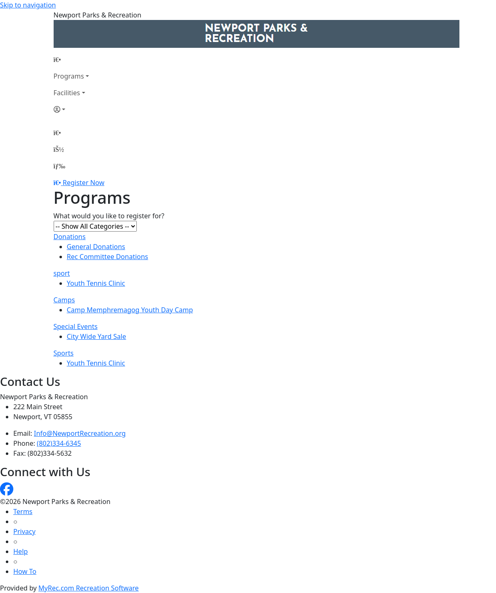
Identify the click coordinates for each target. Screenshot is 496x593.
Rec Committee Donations (107, 256)
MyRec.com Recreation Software (88, 588)
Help (20, 551)
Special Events (76, 326)
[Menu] (59, 166)
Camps (64, 299)
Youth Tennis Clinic (96, 283)
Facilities (67, 92)
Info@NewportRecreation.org (80, 433)
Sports (64, 353)
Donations (70, 236)
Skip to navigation (28, 5)
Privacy (24, 531)
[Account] (71, 109)
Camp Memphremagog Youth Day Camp (130, 309)
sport (62, 273)
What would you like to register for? (109, 215)
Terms (22, 511)
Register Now (83, 182)
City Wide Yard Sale (96, 336)
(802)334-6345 (59, 443)
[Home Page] (71, 59)
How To (24, 571)
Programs (69, 76)
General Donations (96, 246)
